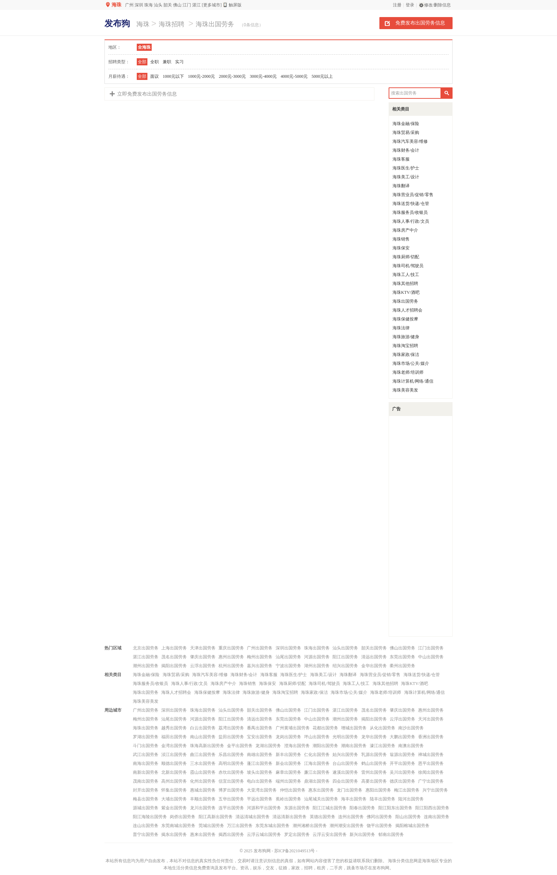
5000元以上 (322, 76)
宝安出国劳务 (259, 736)
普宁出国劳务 (145, 834)
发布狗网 (262, 850)
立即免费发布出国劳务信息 (147, 94)
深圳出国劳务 (288, 648)
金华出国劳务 (374, 665)
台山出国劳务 (345, 763)
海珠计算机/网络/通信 (413, 381)
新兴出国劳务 (362, 834)
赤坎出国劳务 (231, 772)
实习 (179, 61)
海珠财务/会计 (406, 150)
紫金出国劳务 (174, 807)
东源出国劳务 (297, 807)
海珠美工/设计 (406, 176)
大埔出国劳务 (174, 798)
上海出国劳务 (174, 648)
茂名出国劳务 (174, 656)
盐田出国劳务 (231, 736)
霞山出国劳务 (203, 772)
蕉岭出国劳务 (288, 798)
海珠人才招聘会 (407, 310)
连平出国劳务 (231, 807)
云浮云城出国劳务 (264, 834)
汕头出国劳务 (345, 648)
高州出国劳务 (174, 781)
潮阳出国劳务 (325, 745)
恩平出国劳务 (431, 763)
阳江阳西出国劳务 (432, 807)
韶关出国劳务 (374, 648)
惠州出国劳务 (231, 656)
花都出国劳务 (325, 727)
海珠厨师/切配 (406, 256)
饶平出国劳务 (379, 825)
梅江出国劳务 (407, 790)
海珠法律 (401, 327)
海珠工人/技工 (406, 274)
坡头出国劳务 (259, 772)
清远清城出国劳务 (253, 816)
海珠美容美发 (405, 390)
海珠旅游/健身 (406, 336)
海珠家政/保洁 (406, 354)
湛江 (196, 4)
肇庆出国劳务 (203, 656)
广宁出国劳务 (431, 781)
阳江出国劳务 (345, 656)
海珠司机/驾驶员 (408, 265)
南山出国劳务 (203, 736)
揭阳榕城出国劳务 (412, 825)
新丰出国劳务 (288, 754)
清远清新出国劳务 (289, 816)
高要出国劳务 (374, 781)
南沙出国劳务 (411, 727)
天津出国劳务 (203, 648)
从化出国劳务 (382, 727)
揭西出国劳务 (231, 834)
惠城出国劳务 (203, 790)
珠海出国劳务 (317, 648)
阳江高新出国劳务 (216, 816)
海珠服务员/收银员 (410, 212)
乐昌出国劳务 (231, 754)
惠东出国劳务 (321, 790)
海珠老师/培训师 (408, 372)
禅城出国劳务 (431, 754)
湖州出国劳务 (317, 665)
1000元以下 (173, 76)
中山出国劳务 (431, 656)
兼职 (167, 61)
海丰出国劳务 (354, 798)
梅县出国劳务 (145, 798)
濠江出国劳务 (382, 745)
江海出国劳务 (317, 763)
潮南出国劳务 (354, 745)
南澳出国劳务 (411, 745)
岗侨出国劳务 (182, 816)
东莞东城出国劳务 (272, 825)
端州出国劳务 (288, 781)
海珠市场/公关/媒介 (411, 363)
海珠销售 (401, 239)
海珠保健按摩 (405, 319)
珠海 (148, 4)
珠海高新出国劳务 (207, 745)
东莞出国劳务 (402, 656)
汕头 (158, 4)
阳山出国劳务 (408, 816)
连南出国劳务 (436, 816)
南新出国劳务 (145, 772)
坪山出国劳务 (317, 736)
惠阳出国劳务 (378, 790)
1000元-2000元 (201, 76)
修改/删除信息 (437, 4)
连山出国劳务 (145, 825)
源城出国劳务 (145, 807)
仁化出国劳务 (317, 754)
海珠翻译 (401, 185)
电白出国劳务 (259, 781)
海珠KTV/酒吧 (406, 292)
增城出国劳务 (354, 727)
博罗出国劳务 (231, 790)
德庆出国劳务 (402, 781)
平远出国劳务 (259, 798)
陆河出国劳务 (411, 798)
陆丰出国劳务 (382, 798)
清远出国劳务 (374, 656)
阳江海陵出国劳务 (150, 816)
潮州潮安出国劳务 (347, 825)
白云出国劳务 (203, 727)
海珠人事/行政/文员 (411, 221)
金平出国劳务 (240, 745)
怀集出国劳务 (174, 790)
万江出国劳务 (240, 825)
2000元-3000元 (232, 76)
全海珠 (144, 47)
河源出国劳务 (317, 656)
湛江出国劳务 (145, 656)
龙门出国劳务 (349, 790)
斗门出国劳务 (145, 745)
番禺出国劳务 (259, 727)
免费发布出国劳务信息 (420, 23)
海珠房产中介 (405, 230)
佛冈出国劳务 (379, 816)
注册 (397, 4)
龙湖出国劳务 (268, 745)
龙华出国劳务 (374, 736)
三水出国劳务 (203, 763)
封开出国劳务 (145, 790)
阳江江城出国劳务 (330, 807)
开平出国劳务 (402, 763)
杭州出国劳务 (231, 665)
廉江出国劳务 (317, 772)
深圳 (139, 4)
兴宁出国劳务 (435, 790)
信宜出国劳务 (231, 781)
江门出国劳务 (431, 648)
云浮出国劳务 (203, 665)
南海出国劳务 (145, 763)
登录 (410, 4)
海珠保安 (401, 247)
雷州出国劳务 (374, 772)
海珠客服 (401, 159)
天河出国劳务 (431, 719)
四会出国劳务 (345, 781)
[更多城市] (212, 4)
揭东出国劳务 (174, 834)
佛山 (177, 4)
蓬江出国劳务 (259, 763)
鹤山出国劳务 (374, 763)
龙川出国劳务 (203, 807)
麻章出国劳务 (288, 772)
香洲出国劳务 (431, 736)
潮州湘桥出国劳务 (310, 825)
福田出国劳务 (174, 736)
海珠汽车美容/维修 (410, 141)
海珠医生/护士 (406, 168)
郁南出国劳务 (391, 834)
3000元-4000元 (263, 76)
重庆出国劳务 (231, 648)
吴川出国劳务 (402, 772)
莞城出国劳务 (211, 825)
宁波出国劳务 (288, 665)
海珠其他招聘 (405, 283)
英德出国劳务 (322, 816)
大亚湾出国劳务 (262, 790)
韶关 (167, 4)
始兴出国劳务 (345, 754)
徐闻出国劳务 (431, 772)
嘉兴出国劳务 (259, 665)
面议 (154, 76)
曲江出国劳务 (203, 754)
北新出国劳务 (174, 772)
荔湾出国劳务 (231, 727)
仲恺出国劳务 (292, 790)
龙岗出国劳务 (288, 736)
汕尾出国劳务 (288, 656)
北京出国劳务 (145, 648)
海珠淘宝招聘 (405, 345)
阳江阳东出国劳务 (395, 807)
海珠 (116, 4)
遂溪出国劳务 (345, 772)
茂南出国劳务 (145, 781)
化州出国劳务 (203, 781)
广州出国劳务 (259, 648)
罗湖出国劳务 (145, 736)
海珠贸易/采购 (406, 132)
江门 (187, 4)
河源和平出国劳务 (264, 807)
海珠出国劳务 (215, 24)
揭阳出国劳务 (174, 665)
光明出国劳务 (345, 736)
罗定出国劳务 (297, 834)
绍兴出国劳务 (345, 665)
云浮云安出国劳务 (330, 834)
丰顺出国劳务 (203, 798)
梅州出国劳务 (259, 656)
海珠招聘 (171, 24)
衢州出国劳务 (402, 665)
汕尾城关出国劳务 (321, 798)
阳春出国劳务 (362, 807)
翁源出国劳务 (402, 754)
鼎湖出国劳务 (317, 781)
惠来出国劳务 (203, 834)
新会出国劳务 (288, 763)
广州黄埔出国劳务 (293, 727)
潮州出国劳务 (145, 665)
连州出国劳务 (351, 816)
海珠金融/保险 (406, 123)
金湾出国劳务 (174, 745)
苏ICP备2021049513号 (294, 850)
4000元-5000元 (294, 76)
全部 (142, 61)
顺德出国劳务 (174, 763)
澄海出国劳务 (297, 745)
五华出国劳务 (231, 798)
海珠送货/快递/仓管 (411, 203)
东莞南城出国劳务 (178, 825)
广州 (129, 4)
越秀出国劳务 (174, 727)
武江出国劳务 (145, 754)
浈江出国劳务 (174, 754)
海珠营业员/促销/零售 (413, 194)
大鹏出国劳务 (402, 736)
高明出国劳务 (231, 763)
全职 (154, 61)
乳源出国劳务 (374, 754)
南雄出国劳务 (259, 754)
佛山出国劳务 (402, 648)
